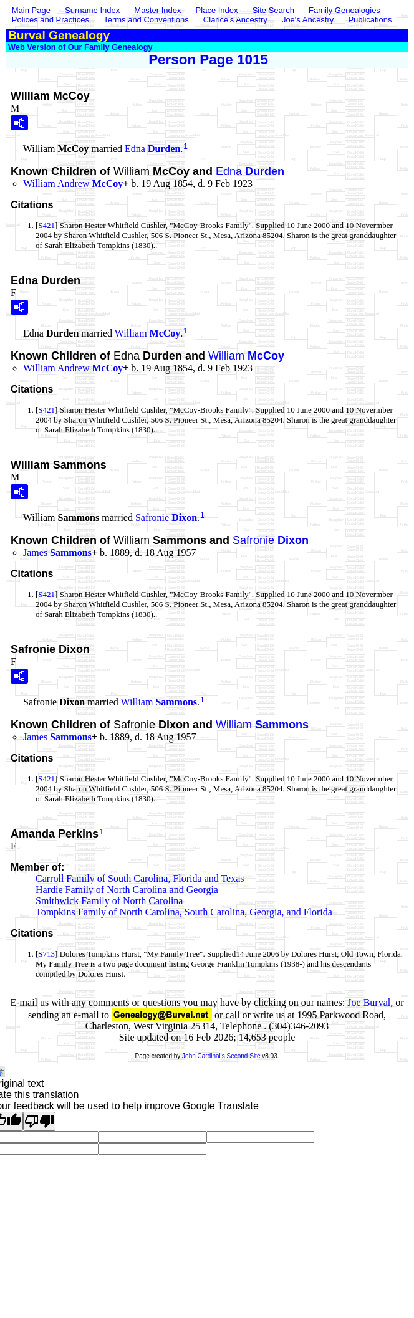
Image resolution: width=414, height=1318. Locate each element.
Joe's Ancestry (308, 19)
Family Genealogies (344, 10)
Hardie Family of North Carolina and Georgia (127, 889)
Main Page (32, 10)
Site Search (273, 10)
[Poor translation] (39, 1121)
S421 (46, 225)
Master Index (157, 10)
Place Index (217, 10)
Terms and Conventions (146, 19)
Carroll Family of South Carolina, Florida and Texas (140, 878)
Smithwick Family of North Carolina (109, 900)
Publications (370, 19)
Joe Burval (368, 1002)
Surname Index (92, 10)
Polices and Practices (50, 19)
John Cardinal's (203, 1056)
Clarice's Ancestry (235, 19)
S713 (46, 953)
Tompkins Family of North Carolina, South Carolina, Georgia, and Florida (184, 912)
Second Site (244, 1056)
